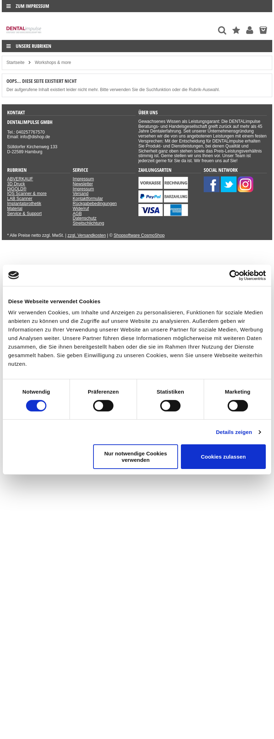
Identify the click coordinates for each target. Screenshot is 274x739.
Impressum (83, 178)
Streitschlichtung (88, 223)
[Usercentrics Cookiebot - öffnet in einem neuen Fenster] (234, 275)
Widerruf (81, 208)
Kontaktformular (88, 198)
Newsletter (83, 183)
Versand (80, 193)
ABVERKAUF (20, 178)
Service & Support (24, 213)
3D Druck (16, 183)
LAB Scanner (19, 198)
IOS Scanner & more (27, 193)
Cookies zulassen (223, 457)
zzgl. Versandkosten (86, 235)
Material (14, 208)
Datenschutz (85, 218)
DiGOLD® (16, 188)
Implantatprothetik (24, 203)
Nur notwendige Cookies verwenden (135, 456)
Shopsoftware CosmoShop (139, 235)
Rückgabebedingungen (95, 203)
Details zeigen (234, 432)
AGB (77, 213)
